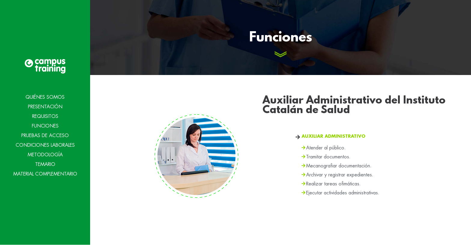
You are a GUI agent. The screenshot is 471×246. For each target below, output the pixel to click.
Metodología (45, 154)
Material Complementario (45, 173)
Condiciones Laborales (45, 144)
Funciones (45, 125)
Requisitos (45, 116)
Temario (45, 164)
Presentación (45, 106)
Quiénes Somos (45, 96)
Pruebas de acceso (45, 135)
